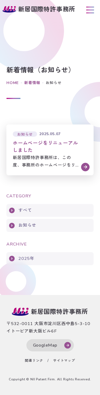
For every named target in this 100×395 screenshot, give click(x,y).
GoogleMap (45, 345)
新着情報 (32, 82)
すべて (25, 210)
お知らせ (27, 225)
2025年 (26, 258)
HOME (12, 82)
